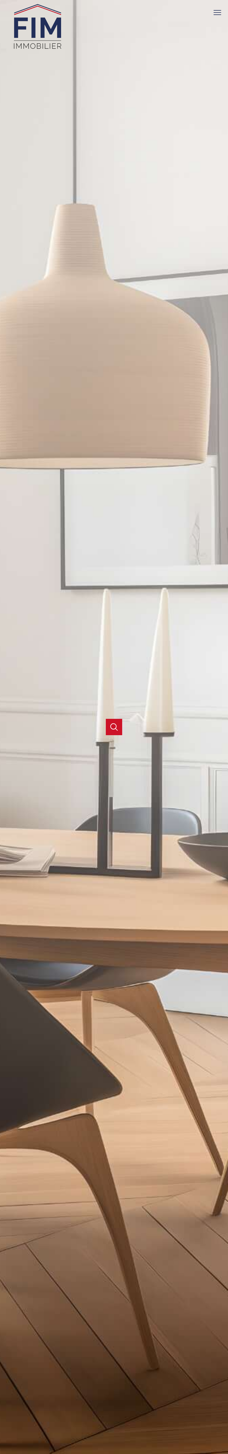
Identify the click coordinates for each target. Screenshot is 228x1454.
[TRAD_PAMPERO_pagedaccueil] (38, 48)
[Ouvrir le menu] (219, 13)
